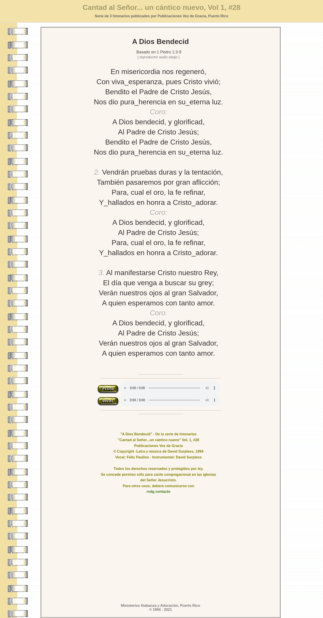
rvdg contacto (158, 491)
